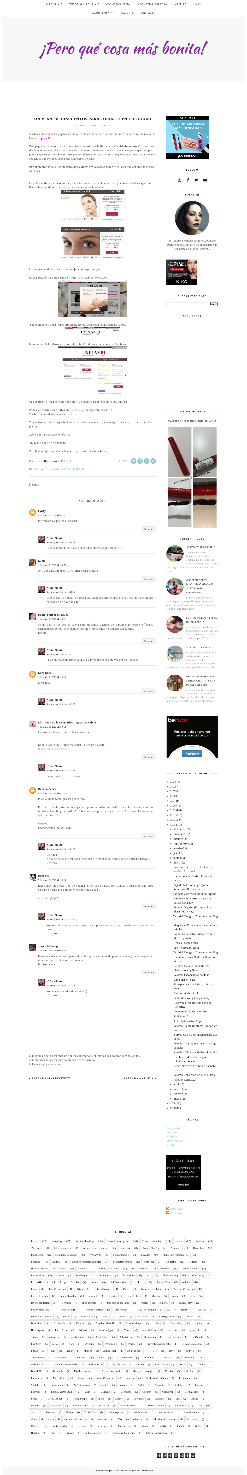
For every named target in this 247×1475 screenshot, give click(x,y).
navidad (93, 1296)
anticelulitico (150, 1330)
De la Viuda (150, 1337)
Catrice (60, 1275)
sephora (82, 1268)
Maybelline (129, 1275)
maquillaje (57, 1241)
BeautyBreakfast (40, 1309)
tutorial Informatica (156, 1433)
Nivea (80, 1289)
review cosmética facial (95, 1248)
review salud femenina (123, 1433)
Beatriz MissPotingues (53, 614)
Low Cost (36, 1343)
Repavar (70, 1433)
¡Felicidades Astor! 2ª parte (189, 1021)
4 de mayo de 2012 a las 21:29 (61, 849)
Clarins (189, 1316)
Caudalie (105, 1391)
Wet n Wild (95, 1254)
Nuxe (52, 1433)
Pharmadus (111, 1343)
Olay (200, 1405)
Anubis (104, 1385)
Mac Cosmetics (57, 1289)
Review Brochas (39, 1296)
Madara (35, 1405)
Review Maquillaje (85, 1241)
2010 (173, 1108)
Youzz (52, 1350)
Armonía (159, 1385)
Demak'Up (36, 1371)
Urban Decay (197, 1275)
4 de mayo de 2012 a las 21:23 (61, 704)
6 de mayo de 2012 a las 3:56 (52, 950)
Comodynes (37, 1357)
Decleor (82, 1426)
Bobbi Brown (126, 1337)
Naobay (199, 1323)
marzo (177, 1089)
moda (63, 1268)
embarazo (173, 1330)
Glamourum (105, 1275)
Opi (33, 1412)
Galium (144, 1426)
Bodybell (35, 1391)
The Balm (86, 1316)
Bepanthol (142, 1316)
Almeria (164, 1302)
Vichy (192, 1296)
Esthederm (124, 1426)
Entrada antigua (139, 1078)
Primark (83, 1330)
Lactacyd (139, 1398)
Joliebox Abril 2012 (184, 1079)
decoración (57, 1385)
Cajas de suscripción (118, 1241)
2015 (172, 810)
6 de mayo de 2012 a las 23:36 (61, 985)
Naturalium (181, 1405)
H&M (184, 1309)
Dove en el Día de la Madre (190, 1011)
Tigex (105, 1316)
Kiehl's (180, 1426)
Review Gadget (190, 1268)
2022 (173, 786)
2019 (173, 791)
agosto (177, 848)
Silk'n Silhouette (123, 1357)
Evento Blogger (150, 1248)
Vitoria (128, 1330)
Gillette (162, 1426)
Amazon (88, 1350)
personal (149, 1261)
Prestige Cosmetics (184, 1289)
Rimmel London (68, 1296)
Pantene (130, 1378)
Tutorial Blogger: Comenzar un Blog (195, 952)
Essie (34, 1398)
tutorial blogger (103, 1289)
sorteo (179, 1241)
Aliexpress (54, 1337)
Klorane (202, 1309)
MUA (55, 1343)
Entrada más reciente (51, 1078)
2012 (172, 824)
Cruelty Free (134, 1296)
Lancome (159, 1398)
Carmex (140, 1364)
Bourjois (190, 1350)
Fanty (42, 511)
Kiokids (199, 1426)
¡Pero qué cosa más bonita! (115, 1471)
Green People (80, 1398)
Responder (149, 529)
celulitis (168, 1357)
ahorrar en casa (58, 469)
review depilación (40, 1302)
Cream (182, 1364)
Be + (155, 1350)
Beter (171, 1350)
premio (94, 1282)
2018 (172, 796)
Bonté (34, 1289)
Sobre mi (172, 1136)
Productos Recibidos (156, 1378)
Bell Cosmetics (118, 1282)
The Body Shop (171, 1275)
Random (78, 469)
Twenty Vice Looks (109, 1268)
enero (177, 1098)
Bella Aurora (95, 1364)
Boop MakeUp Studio (62, 1391)
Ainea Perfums (191, 1412)
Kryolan (169, 1371)
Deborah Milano (39, 1268)
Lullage (194, 1398)
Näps (101, 1357)
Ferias (141, 1282)
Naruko (35, 1433)
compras (125, 1248)
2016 (173, 805)
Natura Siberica (128, 1405)
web (110, 410)
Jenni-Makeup (48, 946)
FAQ (69, 414)
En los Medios (175, 1140)
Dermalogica (191, 1391)
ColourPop (168, 1391)
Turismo (148, 1357)
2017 (172, 800)
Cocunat (146, 1391)
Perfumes (66, 1302)
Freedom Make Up (105, 1323)
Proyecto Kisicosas (192, 1343)
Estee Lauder (55, 1398)
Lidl (177, 1398)
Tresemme (184, 1378)
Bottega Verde (166, 1316)
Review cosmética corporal (86, 1261)
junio (176, 857)
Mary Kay (104, 1405)
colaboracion (141, 1412)
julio (175, 853)
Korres (119, 1398)
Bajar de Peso (134, 1350)
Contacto (172, 1132)
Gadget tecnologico (143, 1371)
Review (34, 1241)
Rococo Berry (47, 789)
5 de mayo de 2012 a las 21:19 (60, 919)
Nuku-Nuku (54, 538)
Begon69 (43, 875)
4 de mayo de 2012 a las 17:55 (61, 542)
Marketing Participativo (176, 1254)
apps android (89, 1302)
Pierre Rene (61, 1330)
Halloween (60, 1357)
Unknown (176, 1213)
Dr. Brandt (59, 1323)
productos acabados (66, 1254)
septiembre (180, 843)
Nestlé (174, 1296)
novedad (145, 1254)
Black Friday (101, 1337)
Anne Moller (109, 1350)
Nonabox (176, 1248)
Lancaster (36, 1378)
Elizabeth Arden (82, 1371)
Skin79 (66, 1316)
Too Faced (36, 1248)
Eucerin (80, 1323)
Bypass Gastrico (94, 1309)
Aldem (34, 1419)
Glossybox (198, 1248)
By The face (119, 1364)
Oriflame (89, 1343)
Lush (156, 1323)
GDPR (170, 1144)
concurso (165, 1268)
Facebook (75, 410)
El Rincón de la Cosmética (54, 749)
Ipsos (101, 1398)
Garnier (156, 1296)
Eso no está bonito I (185, 993)
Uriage (69, 1412)
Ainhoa (34, 1337)
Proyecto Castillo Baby (158, 1343)
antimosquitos (115, 1412)
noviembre (180, 834)
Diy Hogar (81, 1275)
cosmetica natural (122, 1261)
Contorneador (59, 1426)
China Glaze (161, 1364)
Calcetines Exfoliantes (130, 1419)
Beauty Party (185, 1302)
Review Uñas (37, 1275)
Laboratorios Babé (151, 1289)
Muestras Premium (41, 1316)
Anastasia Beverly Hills (66, 1364)
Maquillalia (56, 1405)
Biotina (199, 1385)
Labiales (188, 1371)
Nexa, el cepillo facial (186, 942)
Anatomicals (77, 1337)
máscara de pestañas (118, 1302)
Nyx (148, 1275)
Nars (71, 1343)
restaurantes (166, 1412)
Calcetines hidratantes (164, 1419)
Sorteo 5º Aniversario (200, 547)
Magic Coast (60, 1378)
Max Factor (37, 1254)
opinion (186, 1282)
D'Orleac (201, 1364)
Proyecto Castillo (69, 1282)
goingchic (195, 1330)
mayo (176, 862)
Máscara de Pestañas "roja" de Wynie (192, 421)
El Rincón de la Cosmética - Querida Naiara (67, 722)
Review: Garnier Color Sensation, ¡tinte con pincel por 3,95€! (200, 680)
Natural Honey (156, 1405)
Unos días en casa (184, 979)
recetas (144, 1302)
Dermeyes (102, 1426)
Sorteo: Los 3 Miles (198, 647)
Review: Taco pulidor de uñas (191, 974)
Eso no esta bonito (112, 1371)
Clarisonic (192, 1419)
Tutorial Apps (105, 1330)
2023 (173, 781)
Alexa (51, 1419)
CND (87, 1391)
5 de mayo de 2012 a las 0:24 (52, 880)
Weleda (122, 1316)
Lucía (41, 560)
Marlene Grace (80, 1405)
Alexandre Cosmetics (75, 1419)
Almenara (102, 1419)
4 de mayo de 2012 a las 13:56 (52, 565)
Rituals (34, 1350)
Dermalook (37, 1323)
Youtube (35, 1385)
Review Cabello (121, 1254)
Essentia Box (174, 1337)
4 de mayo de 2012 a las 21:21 (60, 654)
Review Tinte (163, 1282)
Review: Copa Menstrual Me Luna (194, 1074)
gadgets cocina (93, 1433)
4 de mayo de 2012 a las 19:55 (52, 727)
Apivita (123, 1385)
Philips (132, 1343)
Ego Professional (147, 1309)
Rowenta (50, 1412)
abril (176, 1084)
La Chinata (197, 1337)
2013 (173, 819)
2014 (173, 815)
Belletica (179, 1385)
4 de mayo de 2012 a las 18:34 (52, 619)
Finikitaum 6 (181, 1016)
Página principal (176, 1128)
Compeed (36, 1426)
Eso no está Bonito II (186, 947)
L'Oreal (56, 1261)
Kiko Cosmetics (62, 1248)
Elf (168, 1309)
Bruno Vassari (67, 1309)
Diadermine (120, 1309)
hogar (70, 1350)
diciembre (179, 829)
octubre (178, 838)
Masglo (81, 1378)
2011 (172, 1103)
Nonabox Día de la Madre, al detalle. (195, 1052)
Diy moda (58, 1371)
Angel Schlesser (82, 1385)
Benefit (113, 1296)
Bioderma (171, 1261)
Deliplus (193, 1261)
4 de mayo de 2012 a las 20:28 (52, 793)
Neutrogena (37, 1330)
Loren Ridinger (134, 1323)
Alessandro (37, 1364)
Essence (35, 1261)
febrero (178, 1093)
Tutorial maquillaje (152, 1241)
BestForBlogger (146, 1471)
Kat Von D (82, 1357)
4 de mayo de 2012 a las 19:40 (52, 677)
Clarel (126, 1289)
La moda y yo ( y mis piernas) (191, 998)
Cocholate (126, 1391)
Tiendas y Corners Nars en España (194, 894)
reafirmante (189, 1357)
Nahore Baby (177, 1323)
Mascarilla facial (39, 1282)
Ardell (141, 1385)
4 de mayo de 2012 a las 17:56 (61, 592)
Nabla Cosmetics (105, 1378)
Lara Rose (44, 672)
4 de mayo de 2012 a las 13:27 (52, 515)
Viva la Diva (90, 1412)
